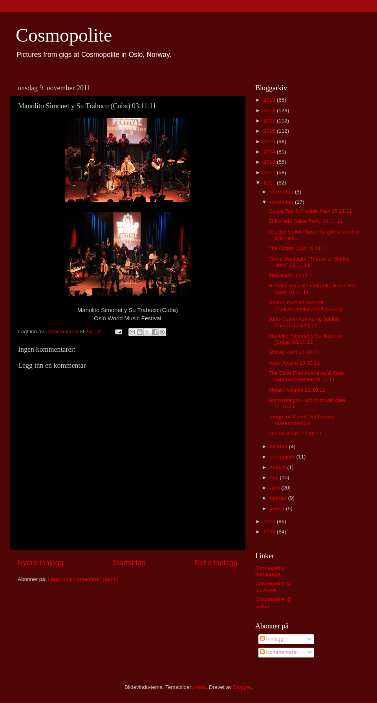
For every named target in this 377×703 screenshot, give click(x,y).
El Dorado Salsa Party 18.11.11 (306, 221)
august (278, 467)
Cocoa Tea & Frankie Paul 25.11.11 (310, 211)
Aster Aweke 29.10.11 (294, 363)
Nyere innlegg (41, 563)
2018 (270, 110)
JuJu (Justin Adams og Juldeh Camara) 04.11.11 (304, 322)
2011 (270, 183)
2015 (270, 141)
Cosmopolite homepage (270, 571)
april (275, 488)
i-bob (200, 687)
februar (279, 498)
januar (278, 508)
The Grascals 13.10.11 (295, 433)
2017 (270, 121)
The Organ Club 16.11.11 (298, 248)
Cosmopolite (64, 35)
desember (282, 192)
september (283, 457)
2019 (270, 100)
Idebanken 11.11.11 (292, 275)
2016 (270, 131)
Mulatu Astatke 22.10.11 (297, 390)
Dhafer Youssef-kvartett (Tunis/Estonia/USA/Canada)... (308, 305)
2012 (270, 172)
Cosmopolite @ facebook (273, 587)
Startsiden (129, 563)
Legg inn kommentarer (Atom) (83, 579)
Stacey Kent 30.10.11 (294, 352)
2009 (270, 532)
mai (275, 477)
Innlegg (272, 639)
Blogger (242, 687)
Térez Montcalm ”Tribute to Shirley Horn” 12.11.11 (309, 262)
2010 (270, 521)
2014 (270, 152)
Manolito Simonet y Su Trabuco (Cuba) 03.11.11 (305, 339)
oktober (279, 446)
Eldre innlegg (216, 563)
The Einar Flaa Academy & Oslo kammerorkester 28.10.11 (306, 376)
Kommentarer (279, 652)
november (282, 202)
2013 (270, 162)
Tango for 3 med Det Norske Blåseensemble (302, 420)
